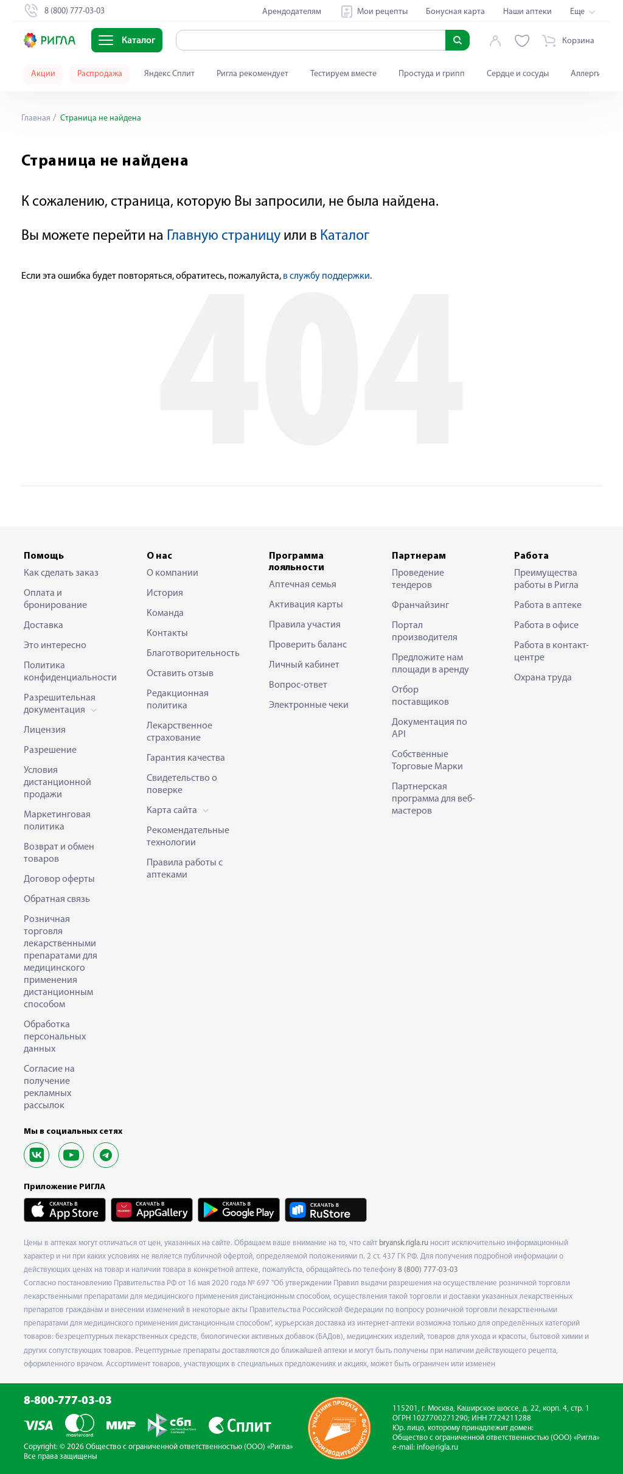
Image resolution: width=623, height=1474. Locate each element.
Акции (43, 74)
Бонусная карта (455, 11)
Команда (165, 613)
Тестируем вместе (343, 74)
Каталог (344, 236)
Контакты (167, 633)
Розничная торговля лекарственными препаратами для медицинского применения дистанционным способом (60, 962)
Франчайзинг (420, 605)
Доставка (43, 625)
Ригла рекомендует (252, 74)
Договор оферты (59, 879)
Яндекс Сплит (169, 74)
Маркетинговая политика (57, 821)
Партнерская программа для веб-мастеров (433, 799)
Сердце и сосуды (518, 74)
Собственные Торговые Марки (427, 761)
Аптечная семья (302, 585)
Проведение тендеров (418, 579)
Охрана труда (543, 678)
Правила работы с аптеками (185, 869)
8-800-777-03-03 (68, 1401)
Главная (35, 118)
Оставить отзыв (180, 674)
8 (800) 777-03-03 (428, 1270)
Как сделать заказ (61, 573)
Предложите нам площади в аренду (430, 664)
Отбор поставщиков (420, 696)
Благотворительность (189, 653)
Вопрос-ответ (298, 685)
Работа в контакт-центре (551, 652)
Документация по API (429, 728)
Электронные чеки (309, 705)
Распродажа (99, 74)
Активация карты (306, 605)
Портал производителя (425, 632)
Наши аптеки (527, 11)
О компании (172, 573)
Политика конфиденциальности (66, 672)
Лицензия (45, 730)
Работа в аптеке (548, 605)
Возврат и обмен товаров (59, 853)
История (165, 593)
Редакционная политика (178, 700)
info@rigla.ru (437, 1447)
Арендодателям (291, 11)
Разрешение (50, 750)
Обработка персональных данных (55, 1037)
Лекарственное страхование (179, 732)
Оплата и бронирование (55, 599)
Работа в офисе (546, 625)
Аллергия (588, 74)
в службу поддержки (326, 276)
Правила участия (305, 625)
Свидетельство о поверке (182, 784)
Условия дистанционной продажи (57, 783)
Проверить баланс (308, 645)
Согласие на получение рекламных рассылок (49, 1087)
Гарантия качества (186, 758)
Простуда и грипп (432, 74)
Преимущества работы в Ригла (546, 579)
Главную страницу (223, 236)
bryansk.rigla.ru (403, 1243)
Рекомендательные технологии (188, 837)
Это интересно (55, 646)
